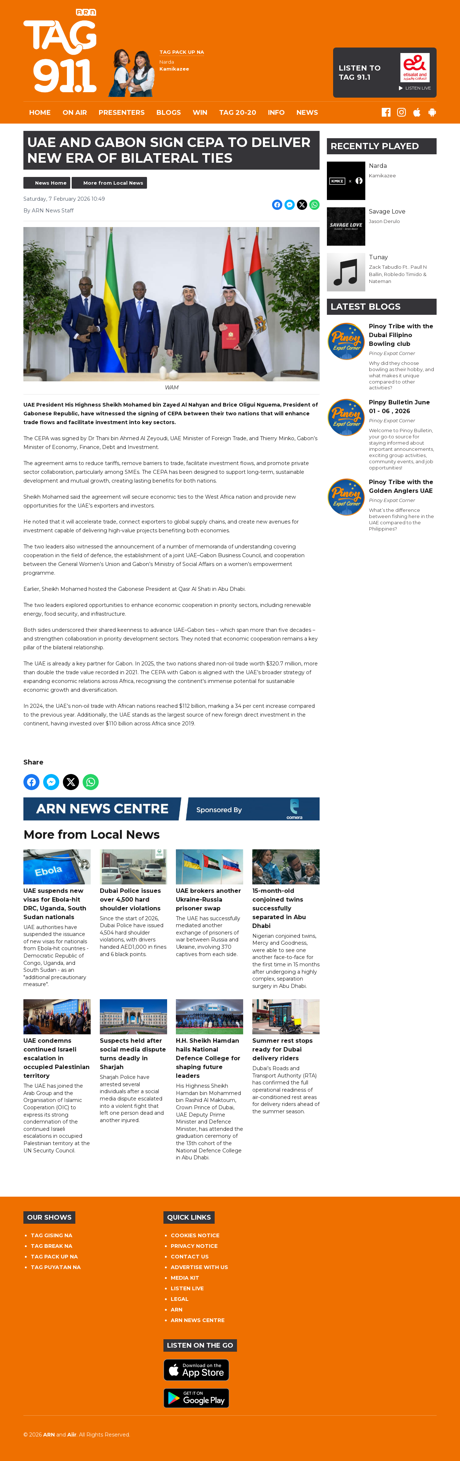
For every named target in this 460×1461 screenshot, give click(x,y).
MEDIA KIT (185, 1278)
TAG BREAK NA (51, 1246)
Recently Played (375, 146)
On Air (75, 113)
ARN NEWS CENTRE (198, 1320)
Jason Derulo (384, 221)
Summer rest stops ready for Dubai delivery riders (286, 1031)
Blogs (169, 113)
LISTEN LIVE (187, 1288)
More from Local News (113, 183)
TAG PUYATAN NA (56, 1267)
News (307, 113)
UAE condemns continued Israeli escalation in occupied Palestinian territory (57, 1040)
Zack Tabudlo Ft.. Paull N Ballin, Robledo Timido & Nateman (398, 274)
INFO (276, 113)
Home (40, 113)
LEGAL (180, 1299)
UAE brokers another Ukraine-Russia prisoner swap (209, 880)
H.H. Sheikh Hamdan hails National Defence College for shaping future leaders (209, 1040)
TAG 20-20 (237, 113)
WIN (200, 113)
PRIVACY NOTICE (194, 1246)
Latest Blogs (365, 306)
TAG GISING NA (51, 1235)
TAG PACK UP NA (54, 1256)
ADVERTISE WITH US (199, 1267)
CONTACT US (190, 1256)
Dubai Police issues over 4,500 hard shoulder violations (133, 880)
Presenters (122, 113)
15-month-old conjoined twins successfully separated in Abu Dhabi (286, 889)
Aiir (71, 1434)
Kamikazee (382, 175)
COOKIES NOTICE (195, 1235)
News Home (51, 183)
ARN (176, 1309)
